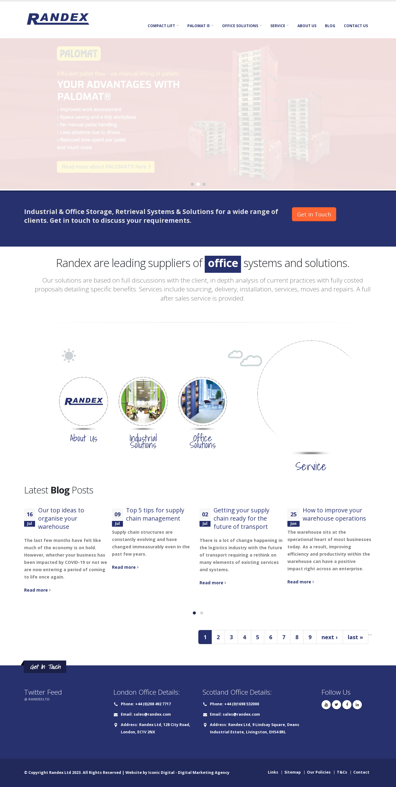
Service (277, 25)
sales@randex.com (152, 714)
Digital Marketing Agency (203, 772)
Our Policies (319, 772)
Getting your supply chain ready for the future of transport (241, 518)
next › (330, 637)
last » (355, 637)
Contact (361, 772)
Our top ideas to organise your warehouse (61, 518)
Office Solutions (240, 25)
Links (273, 772)
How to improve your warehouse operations (334, 514)
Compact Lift (161, 25)
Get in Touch (314, 214)
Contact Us (356, 25)
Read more (37, 590)
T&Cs (342, 772)
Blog (330, 25)
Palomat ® (198, 25)
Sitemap (292, 772)
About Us (306, 25)
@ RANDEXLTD (36, 699)
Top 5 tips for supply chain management (155, 514)
